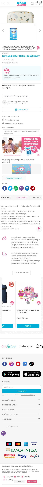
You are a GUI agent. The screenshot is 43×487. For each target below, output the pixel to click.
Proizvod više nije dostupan (16, 96)
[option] (21, 147)
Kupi (28, 326)
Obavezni (9, 477)
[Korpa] (40, 5)
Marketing (9, 479)
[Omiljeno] (36, 4)
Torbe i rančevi (8, 59)
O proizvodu (21, 198)
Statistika (27, 477)
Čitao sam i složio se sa (19, 395)
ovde (23, 247)
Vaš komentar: (8, 128)
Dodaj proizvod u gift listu (12, 123)
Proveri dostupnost (14, 178)
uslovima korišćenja (28, 395)
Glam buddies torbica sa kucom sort (28, 311)
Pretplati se (21, 109)
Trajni (18, 477)
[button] (8, 3)
